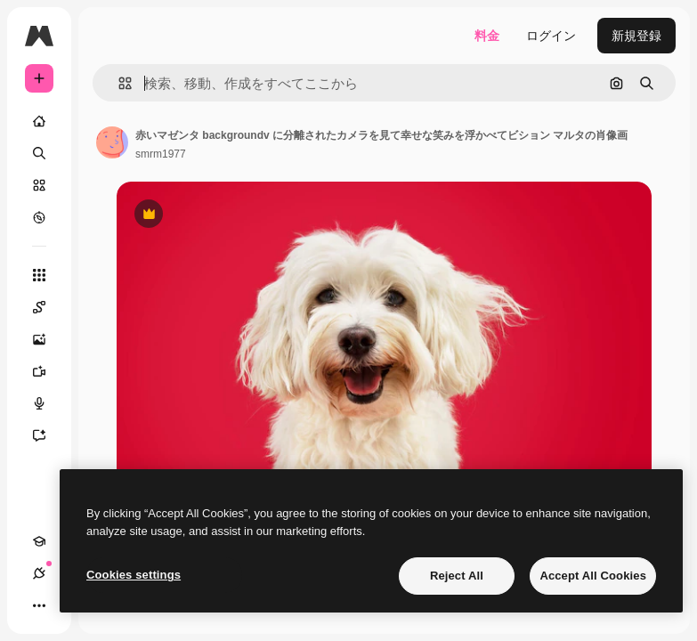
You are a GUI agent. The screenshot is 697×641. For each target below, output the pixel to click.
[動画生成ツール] (48, 371)
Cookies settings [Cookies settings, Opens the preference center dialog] (133, 574)
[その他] (39, 605)
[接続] (39, 573)
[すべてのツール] (39, 275)
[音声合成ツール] (48, 403)
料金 (486, 35)
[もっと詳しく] (39, 217)
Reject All (456, 575)
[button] (117, 83)
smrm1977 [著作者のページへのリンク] (160, 154)
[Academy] (39, 541)
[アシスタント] (48, 435)
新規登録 (636, 35)
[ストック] (39, 185)
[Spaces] (48, 307)
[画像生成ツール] (48, 339)
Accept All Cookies (592, 575)
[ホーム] (39, 121)
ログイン (551, 35)
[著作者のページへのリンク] (112, 142)
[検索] (39, 153)
